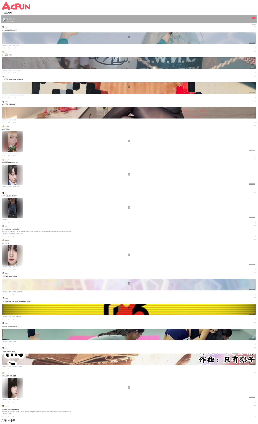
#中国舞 (10, 45)
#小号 (22, 233)
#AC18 (14, 316)
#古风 (14, 45)
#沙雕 (15, 341)
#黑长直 (14, 186)
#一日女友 (18, 70)
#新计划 (10, 413)
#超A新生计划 (5, 45)
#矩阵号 (17, 233)
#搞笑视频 (10, 341)
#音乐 (10, 366)
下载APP (6, 12)
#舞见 (17, 45)
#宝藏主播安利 (19, 291)
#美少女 (10, 70)
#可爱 (18, 186)
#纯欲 (14, 266)
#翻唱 (10, 291)
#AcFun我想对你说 (12, 233)
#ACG (10, 316)
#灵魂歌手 (14, 291)
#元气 (14, 70)
